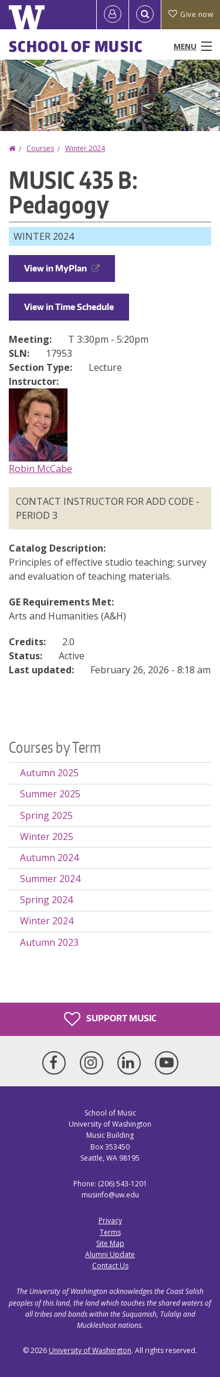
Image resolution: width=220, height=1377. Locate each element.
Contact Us (110, 1266)
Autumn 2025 (49, 772)
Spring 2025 (46, 815)
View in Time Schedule (69, 307)
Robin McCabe (40, 468)
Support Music (110, 1019)
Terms (110, 1232)
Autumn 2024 (49, 857)
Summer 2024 (50, 878)
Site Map (110, 1243)
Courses (40, 148)
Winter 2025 (46, 836)
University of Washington (90, 1350)
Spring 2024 (46, 899)
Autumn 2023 (49, 942)
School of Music (76, 46)
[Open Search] (145, 14)
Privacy (110, 1220)
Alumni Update (110, 1254)
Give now (190, 14)
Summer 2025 (50, 793)
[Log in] (112, 14)
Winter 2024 (85, 148)
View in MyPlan (62, 268)
